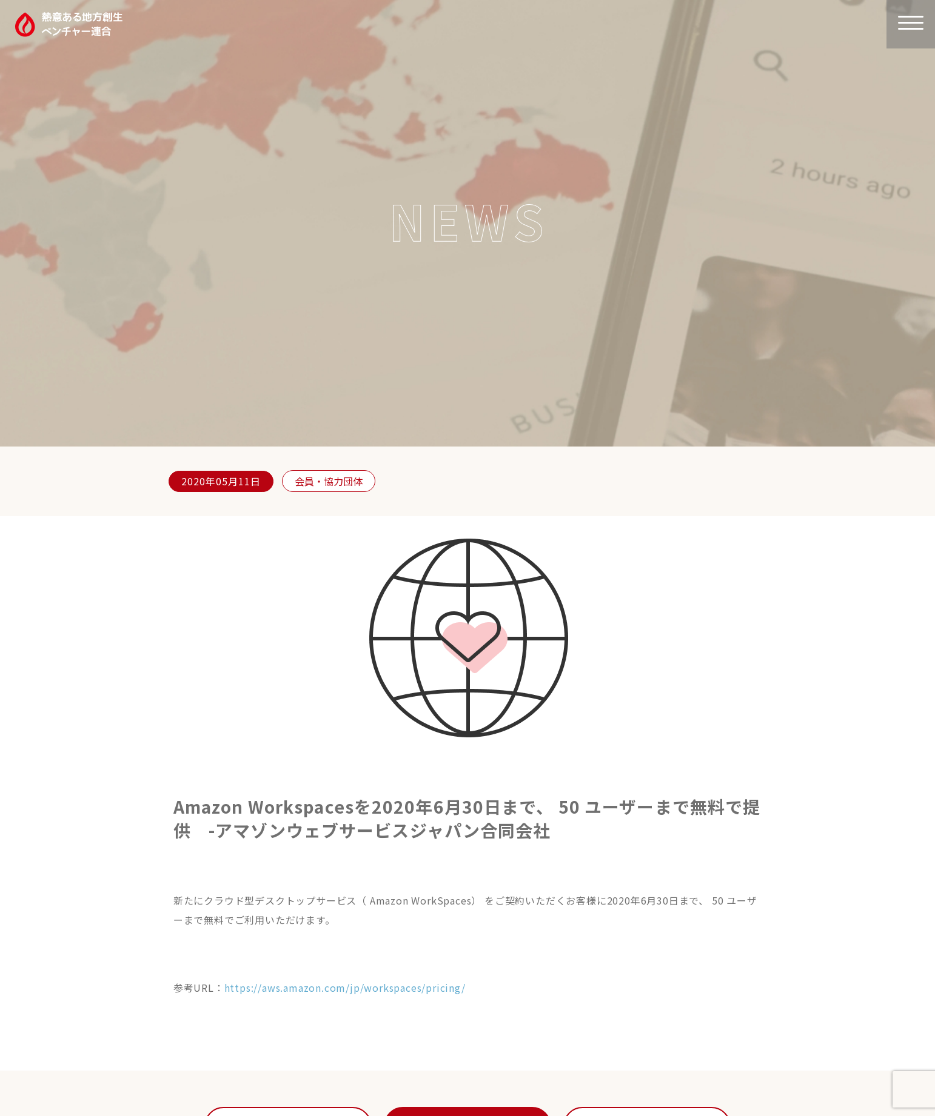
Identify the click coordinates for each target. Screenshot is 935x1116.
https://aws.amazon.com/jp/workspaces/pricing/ (345, 987)
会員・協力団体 (329, 481)
